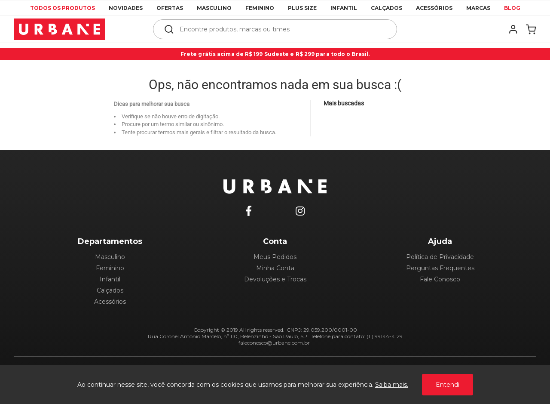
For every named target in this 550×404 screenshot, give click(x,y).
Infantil (343, 8)
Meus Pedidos (275, 257)
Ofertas (169, 8)
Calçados (386, 8)
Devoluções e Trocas (275, 279)
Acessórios (434, 8)
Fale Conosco (440, 279)
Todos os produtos (62, 8)
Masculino (214, 8)
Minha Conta (275, 268)
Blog (512, 8)
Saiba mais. (391, 385)
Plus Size (302, 8)
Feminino (259, 8)
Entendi (447, 385)
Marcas (478, 8)
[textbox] (281, 29)
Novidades (126, 8)
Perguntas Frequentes (440, 268)
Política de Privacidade (440, 257)
